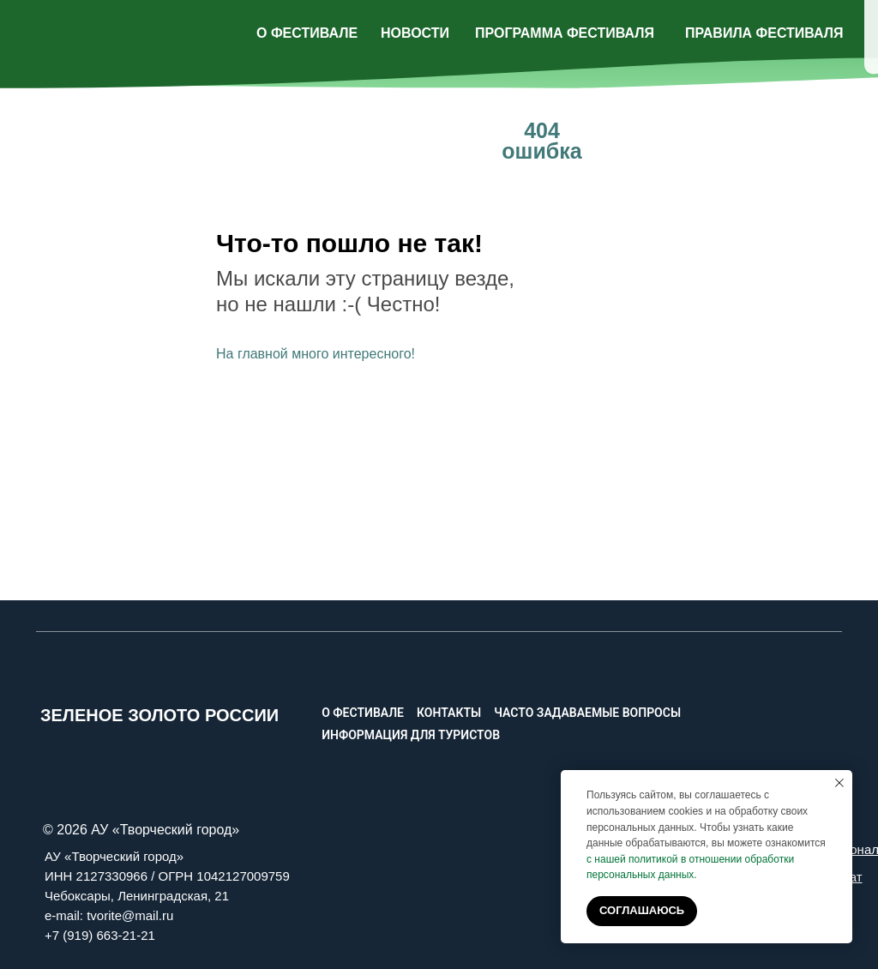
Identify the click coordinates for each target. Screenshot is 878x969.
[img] (792, 29)
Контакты (449, 712)
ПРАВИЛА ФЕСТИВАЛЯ (764, 33)
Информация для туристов (411, 735)
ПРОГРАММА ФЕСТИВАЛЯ (564, 33)
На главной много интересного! (315, 353)
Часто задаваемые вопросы (587, 712)
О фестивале (363, 712)
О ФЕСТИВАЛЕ (307, 33)
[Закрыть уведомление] (839, 782)
